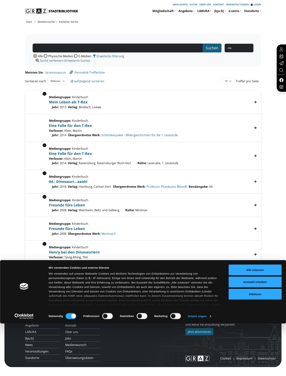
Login (256, 4)
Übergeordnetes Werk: (84, 135)
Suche (193, 4)
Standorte (251, 11)
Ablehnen (255, 346)
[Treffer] (143, 128)
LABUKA (203, 11)
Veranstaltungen (237, 4)
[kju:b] (219, 11)
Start (29, 22)
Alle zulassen (255, 322)
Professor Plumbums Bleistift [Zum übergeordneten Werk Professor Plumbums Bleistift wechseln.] (166, 187)
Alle (40, 56)
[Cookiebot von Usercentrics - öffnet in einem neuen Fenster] (24, 369)
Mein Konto (180, 4)
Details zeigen (197, 368)
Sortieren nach (35, 81)
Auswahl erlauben (255, 334)
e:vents (234, 11)
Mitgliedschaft (163, 11)
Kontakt (218, 4)
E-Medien (84, 56)
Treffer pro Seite (247, 81)
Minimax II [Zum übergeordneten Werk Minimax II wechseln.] (108, 234)
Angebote (185, 11)
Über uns (205, 4)
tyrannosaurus (55, 72)
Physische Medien (60, 56)
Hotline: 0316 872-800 (235, 303)
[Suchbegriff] (118, 48)
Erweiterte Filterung (108, 56)
